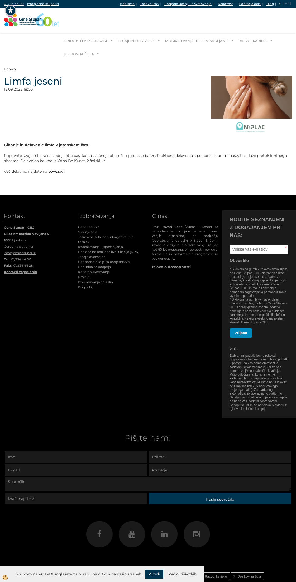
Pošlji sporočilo (220, 479)
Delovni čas (149, 4)
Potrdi (154, 574)
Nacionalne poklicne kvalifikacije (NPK (108, 232)
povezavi (56, 151)
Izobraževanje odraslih (95, 262)
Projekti (84, 257)
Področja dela (250, 4)
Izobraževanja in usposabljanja (197, 21)
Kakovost (225, 4)
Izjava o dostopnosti (171, 247)
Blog (270, 4)
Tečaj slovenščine (91, 237)
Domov (10, 49)
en (287, 3)
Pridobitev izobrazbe (86, 21)
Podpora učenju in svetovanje (188, 4)
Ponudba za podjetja (94, 247)
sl (280, 3)
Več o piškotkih (183, 574)
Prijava (240, 313)
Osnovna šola (88, 207)
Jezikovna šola (79, 34)
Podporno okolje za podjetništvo (104, 242)
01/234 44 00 (21, 239)
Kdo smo (127, 4)
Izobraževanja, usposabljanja (100, 227)
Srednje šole (87, 212)
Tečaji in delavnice (136, 21)
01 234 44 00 (14, 4)
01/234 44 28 (23, 246)
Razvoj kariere (253, 21)
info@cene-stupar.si (43, 4)
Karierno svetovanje (94, 252)
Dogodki (85, 267)
